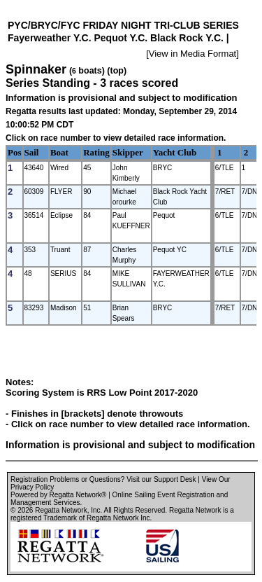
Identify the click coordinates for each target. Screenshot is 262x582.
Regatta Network (61, 510)
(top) (116, 71)
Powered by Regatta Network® (58, 495)
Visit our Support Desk (161, 479)
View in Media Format (192, 53)
